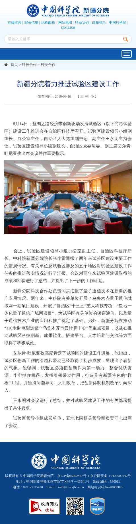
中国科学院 (117, 23)
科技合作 (29, 64)
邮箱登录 (99, 23)
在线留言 (14, 23)
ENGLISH (68, 28)
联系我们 (82, 23)
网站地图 (65, 23)
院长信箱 (31, 23)
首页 (14, 64)
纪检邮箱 (48, 23)
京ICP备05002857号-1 (73, 476)
